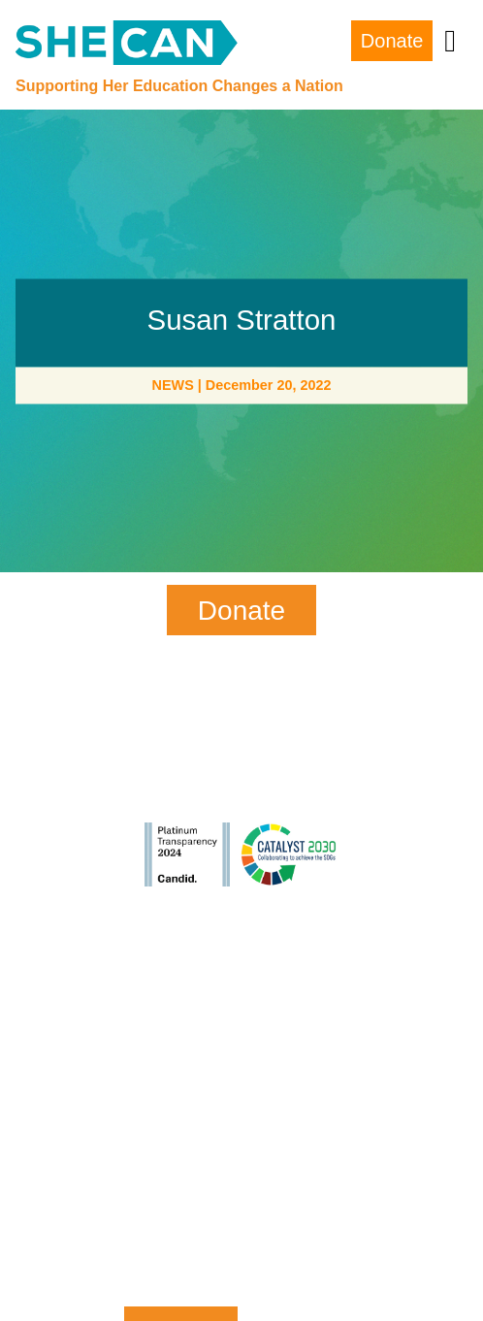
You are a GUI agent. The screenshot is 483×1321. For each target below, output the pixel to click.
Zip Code (180, 1226)
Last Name (181, 1068)
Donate (392, 40)
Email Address (181, 1147)
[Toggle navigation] (450, 40)
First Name (181, 989)
